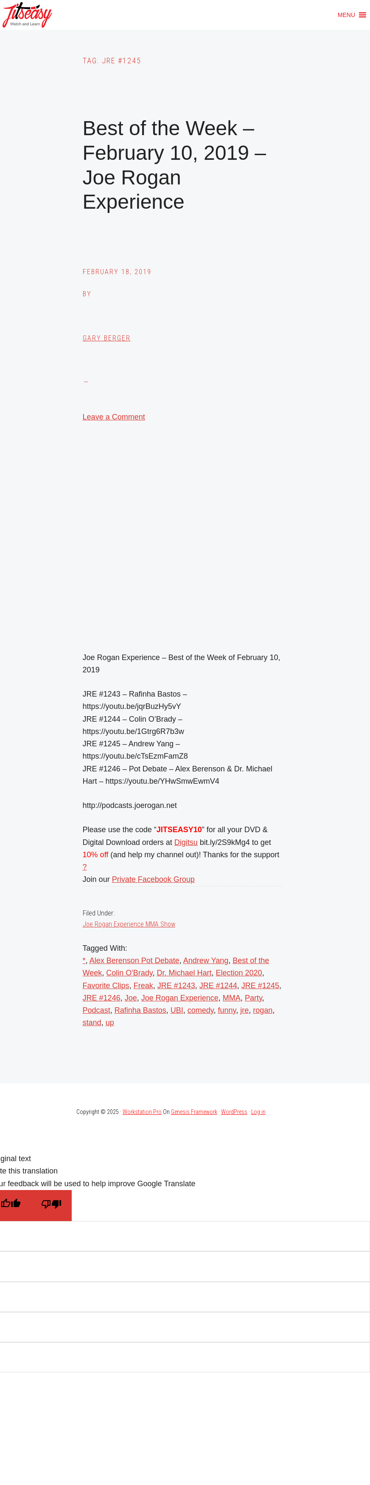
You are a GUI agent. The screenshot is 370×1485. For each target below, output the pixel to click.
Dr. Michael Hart (184, 973)
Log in (258, 1111)
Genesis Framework (194, 1111)
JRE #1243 (176, 985)
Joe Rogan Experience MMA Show (129, 924)
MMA (232, 998)
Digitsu (186, 842)
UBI (177, 1010)
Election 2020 (239, 973)
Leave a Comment (114, 417)
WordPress (234, 1111)
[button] (346, 15)
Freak (143, 985)
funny (227, 1010)
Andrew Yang (205, 960)
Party (253, 998)
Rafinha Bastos (140, 1010)
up (110, 1022)
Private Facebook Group (153, 879)
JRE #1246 (102, 998)
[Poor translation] (51, 1205)
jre (244, 1010)
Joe (131, 998)
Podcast (96, 1010)
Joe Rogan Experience (180, 998)
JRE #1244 (218, 985)
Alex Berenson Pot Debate (134, 960)
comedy (201, 1010)
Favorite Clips (106, 985)
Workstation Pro (142, 1111)
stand (92, 1022)
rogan (262, 1010)
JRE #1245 (260, 985)
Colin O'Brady (129, 973)
